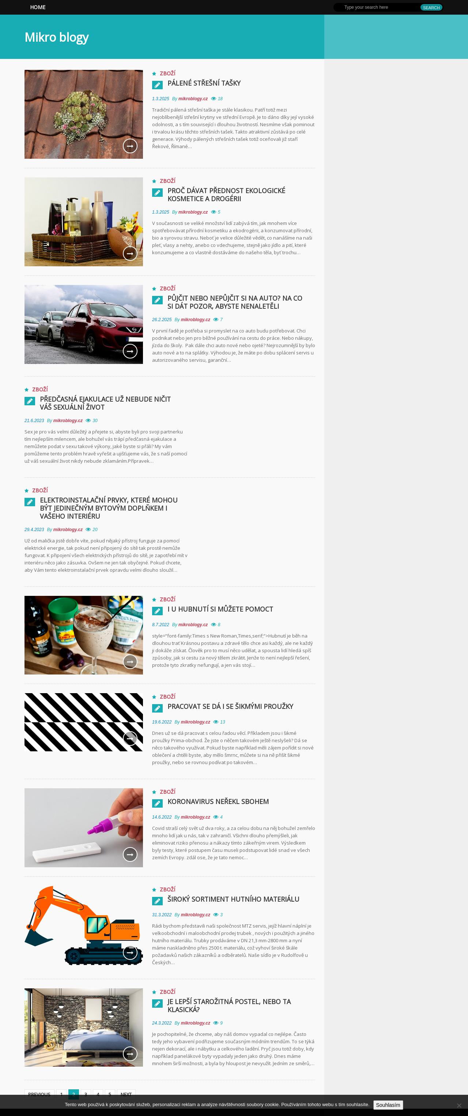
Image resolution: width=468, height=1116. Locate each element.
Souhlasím (388, 1105)
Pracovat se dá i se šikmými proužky (230, 706)
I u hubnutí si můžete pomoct (220, 609)
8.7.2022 (160, 624)
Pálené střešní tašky (204, 83)
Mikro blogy (56, 37)
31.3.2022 (161, 914)
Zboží (167, 73)
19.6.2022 (161, 722)
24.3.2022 (161, 1023)
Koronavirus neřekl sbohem (218, 801)
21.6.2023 (34, 420)
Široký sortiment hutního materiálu (234, 899)
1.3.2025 (160, 98)
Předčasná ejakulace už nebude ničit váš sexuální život (112, 403)
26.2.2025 (161, 319)
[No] (459, 1105)
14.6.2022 (161, 817)
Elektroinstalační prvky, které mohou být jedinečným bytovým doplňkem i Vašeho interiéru (109, 508)
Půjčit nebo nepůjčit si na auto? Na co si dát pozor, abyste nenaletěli (239, 302)
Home (37, 7)
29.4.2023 (34, 529)
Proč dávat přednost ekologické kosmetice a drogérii (226, 195)
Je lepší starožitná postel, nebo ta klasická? (229, 1005)
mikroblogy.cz (193, 98)
